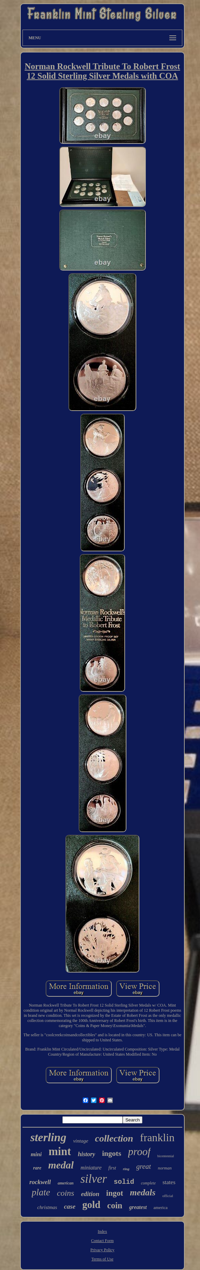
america (161, 1207)
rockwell (40, 1182)
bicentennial (165, 1156)
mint (59, 1151)
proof (139, 1152)
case (70, 1206)
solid (124, 1182)
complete (148, 1183)
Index (102, 1231)
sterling (48, 1137)
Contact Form (102, 1240)
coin (114, 1205)
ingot (114, 1193)
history (86, 1154)
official (167, 1196)
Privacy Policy (102, 1250)
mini (36, 1154)
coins (65, 1193)
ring (126, 1169)
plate (41, 1192)
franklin (157, 1137)
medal (61, 1164)
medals (142, 1192)
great (143, 1166)
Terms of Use (102, 1259)
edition (90, 1193)
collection (114, 1138)
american (66, 1183)
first (112, 1167)
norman (164, 1167)
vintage (80, 1141)
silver (93, 1178)
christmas (47, 1207)
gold (91, 1204)
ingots (111, 1153)
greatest (138, 1207)
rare (37, 1167)
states (169, 1182)
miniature (91, 1167)
